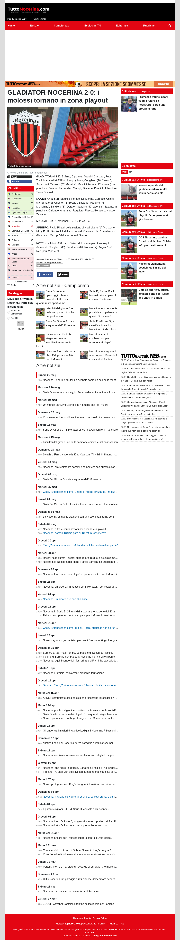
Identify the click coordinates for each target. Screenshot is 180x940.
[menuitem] (169, 25)
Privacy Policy (100, 918)
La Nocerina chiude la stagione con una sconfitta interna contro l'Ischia (84, 516)
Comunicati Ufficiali (134, 179)
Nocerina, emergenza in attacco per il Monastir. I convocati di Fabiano (103, 355)
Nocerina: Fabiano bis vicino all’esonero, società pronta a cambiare (82, 796)
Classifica (14, 188)
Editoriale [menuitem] (122, 25)
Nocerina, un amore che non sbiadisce (65, 599)
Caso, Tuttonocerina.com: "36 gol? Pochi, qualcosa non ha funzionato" (84, 628)
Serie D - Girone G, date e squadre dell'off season (72, 479)
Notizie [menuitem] (34, 25)
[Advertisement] (90, 55)
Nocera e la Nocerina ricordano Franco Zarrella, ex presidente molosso (84, 561)
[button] (20, 323)
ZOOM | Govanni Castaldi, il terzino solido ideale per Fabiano (78, 904)
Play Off (14, 318)
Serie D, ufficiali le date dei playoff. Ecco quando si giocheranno (80, 714)
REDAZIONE (74, 924)
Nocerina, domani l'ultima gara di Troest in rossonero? (74, 533)
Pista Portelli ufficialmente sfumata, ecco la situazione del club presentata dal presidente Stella (98, 854)
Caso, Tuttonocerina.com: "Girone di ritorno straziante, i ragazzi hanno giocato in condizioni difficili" (100, 491)
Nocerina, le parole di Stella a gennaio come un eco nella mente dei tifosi (85, 380)
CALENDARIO (89, 924)
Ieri (130, 172)
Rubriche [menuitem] (148, 25)
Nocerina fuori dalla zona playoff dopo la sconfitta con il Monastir (60, 355)
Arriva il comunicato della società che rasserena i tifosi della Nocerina (83, 697)
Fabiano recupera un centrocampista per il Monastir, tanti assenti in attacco (86, 615)
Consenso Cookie (82, 918)
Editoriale (128, 91)
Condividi (45, 274)
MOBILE (114, 924)
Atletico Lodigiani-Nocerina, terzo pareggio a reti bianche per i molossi (83, 743)
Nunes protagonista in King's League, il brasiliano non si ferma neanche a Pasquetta (92, 784)
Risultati (20, 329)
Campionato (50, 259)
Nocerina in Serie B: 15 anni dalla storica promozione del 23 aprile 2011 (84, 611)
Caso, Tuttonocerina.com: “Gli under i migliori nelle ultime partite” (80, 545)
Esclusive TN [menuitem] (92, 25)
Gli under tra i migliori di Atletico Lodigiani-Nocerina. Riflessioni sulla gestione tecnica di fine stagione (101, 730)
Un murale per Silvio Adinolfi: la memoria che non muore (75, 404)
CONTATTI (103, 924)
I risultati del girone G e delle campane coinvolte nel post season (60, 312)
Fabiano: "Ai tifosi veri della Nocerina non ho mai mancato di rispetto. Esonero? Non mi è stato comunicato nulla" (108, 771)
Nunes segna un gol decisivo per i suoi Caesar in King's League (80, 640)
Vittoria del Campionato (16, 312)
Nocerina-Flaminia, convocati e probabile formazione (73, 673)
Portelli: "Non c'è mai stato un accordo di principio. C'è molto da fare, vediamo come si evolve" (97, 866)
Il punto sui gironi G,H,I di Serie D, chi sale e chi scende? (76, 809)
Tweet (63, 274)
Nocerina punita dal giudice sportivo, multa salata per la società (79, 710)
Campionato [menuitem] (61, 25)
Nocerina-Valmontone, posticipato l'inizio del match (152, 267)
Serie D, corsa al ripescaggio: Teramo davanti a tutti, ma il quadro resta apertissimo (91, 392)
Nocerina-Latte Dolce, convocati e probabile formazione (75, 825)
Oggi (124, 172)
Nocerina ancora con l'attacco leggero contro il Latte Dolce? (77, 837)
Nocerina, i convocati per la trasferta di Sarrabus (71, 891)
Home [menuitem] (11, 25)
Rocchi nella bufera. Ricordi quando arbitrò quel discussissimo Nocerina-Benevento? (92, 558)
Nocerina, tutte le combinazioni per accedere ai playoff (100, 338)
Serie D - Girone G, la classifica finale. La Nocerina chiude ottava (102, 325)
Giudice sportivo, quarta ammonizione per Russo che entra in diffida (153, 293)
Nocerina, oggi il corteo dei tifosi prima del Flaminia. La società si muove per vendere (92, 660)
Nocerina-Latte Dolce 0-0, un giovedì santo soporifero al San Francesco (84, 821)
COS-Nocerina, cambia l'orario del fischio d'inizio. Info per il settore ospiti (154, 241)
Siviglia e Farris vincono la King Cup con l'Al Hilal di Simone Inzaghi (82, 454)
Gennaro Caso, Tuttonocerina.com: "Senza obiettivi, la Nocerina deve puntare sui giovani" (95, 685)
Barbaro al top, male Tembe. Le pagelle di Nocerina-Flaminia (78, 652)
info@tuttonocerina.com (105, 935)
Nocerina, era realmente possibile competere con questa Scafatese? (103, 312)
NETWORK (61, 924)
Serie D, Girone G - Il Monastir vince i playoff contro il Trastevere (102, 295)
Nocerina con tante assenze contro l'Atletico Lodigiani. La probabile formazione (89, 755)
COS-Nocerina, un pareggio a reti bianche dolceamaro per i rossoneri (83, 879)
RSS (122, 924)
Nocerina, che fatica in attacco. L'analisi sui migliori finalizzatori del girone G (87, 767)
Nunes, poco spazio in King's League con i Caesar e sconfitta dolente (83, 718)
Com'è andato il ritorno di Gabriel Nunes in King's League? (77, 850)
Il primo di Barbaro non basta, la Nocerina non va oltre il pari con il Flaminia (86, 656)
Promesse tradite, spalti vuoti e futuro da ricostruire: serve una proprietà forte (87, 417)
